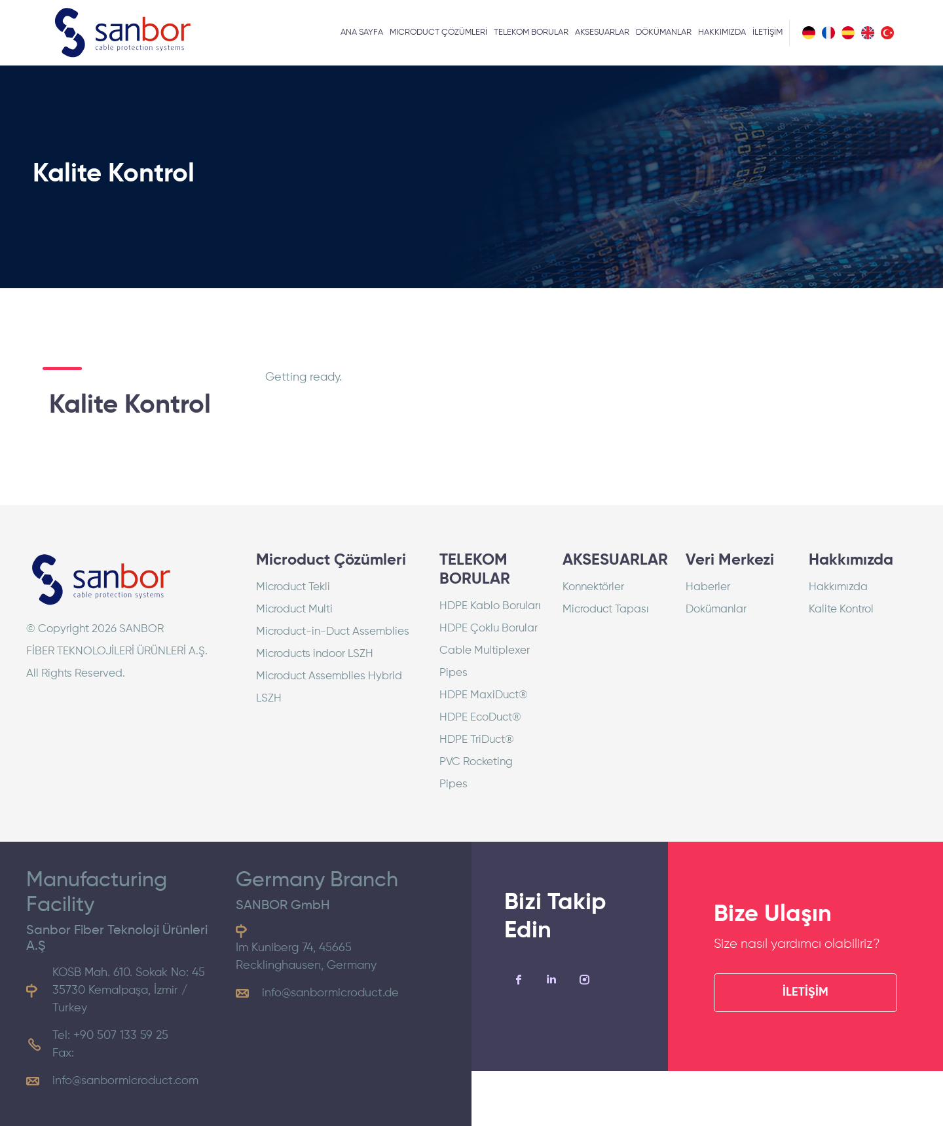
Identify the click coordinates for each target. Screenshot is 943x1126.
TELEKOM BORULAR (531, 32)
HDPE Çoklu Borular (488, 628)
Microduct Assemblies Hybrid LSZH (329, 687)
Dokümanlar (716, 609)
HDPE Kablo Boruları (490, 606)
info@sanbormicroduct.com (125, 1081)
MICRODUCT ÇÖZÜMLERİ (438, 32)
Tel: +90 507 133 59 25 (110, 1036)
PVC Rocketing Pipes (476, 773)
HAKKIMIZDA (722, 32)
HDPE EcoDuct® (480, 717)
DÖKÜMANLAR (664, 32)
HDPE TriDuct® (476, 739)
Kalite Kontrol (841, 609)
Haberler (708, 587)
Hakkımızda (838, 587)
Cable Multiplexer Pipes (484, 662)
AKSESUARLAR (602, 32)
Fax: (63, 1053)
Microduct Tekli (293, 587)
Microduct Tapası (606, 609)
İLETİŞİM (767, 32)
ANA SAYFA (362, 32)
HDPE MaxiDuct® (483, 695)
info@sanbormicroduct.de (330, 993)
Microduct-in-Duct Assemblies (332, 631)
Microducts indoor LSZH (314, 654)
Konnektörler (593, 587)
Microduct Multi (294, 609)
